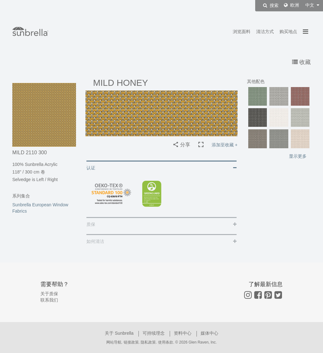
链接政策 (131, 342)
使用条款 (165, 342)
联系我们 (49, 300)
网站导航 (113, 342)
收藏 (301, 62)
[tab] (161, 167)
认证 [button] (90, 167)
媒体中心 (209, 333)
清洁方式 (265, 31)
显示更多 (298, 156)
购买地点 (288, 31)
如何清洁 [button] (95, 241)
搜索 (271, 5)
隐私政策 (148, 342)
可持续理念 (154, 333)
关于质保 (49, 293)
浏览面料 (241, 31)
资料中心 (183, 333)
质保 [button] (90, 224)
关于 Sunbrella (120, 333)
